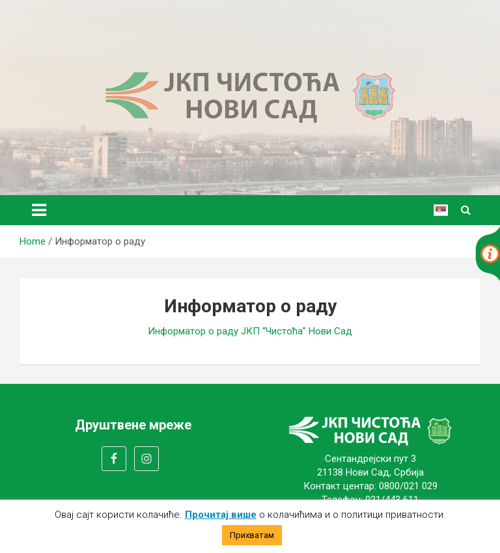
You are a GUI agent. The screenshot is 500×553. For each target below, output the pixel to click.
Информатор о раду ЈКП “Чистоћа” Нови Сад (250, 331)
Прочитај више (221, 514)
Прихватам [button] (252, 535)
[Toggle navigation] (39, 210)
